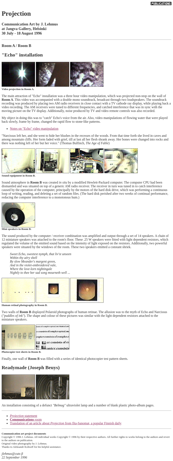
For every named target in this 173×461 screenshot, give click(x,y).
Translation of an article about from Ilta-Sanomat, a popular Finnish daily (65, 423)
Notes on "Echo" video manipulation (34, 128)
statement (23, 416)
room (26, 419)
